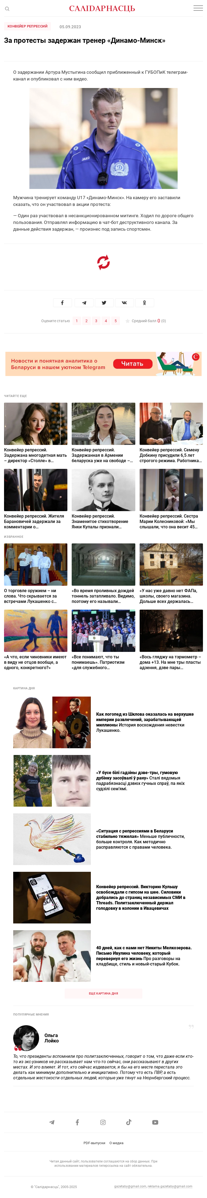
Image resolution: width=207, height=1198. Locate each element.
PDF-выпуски (94, 1143)
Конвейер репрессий (27, 26)
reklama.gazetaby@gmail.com (170, 1186)
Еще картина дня (103, 993)
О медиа (116, 1143)
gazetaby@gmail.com (130, 1186)
